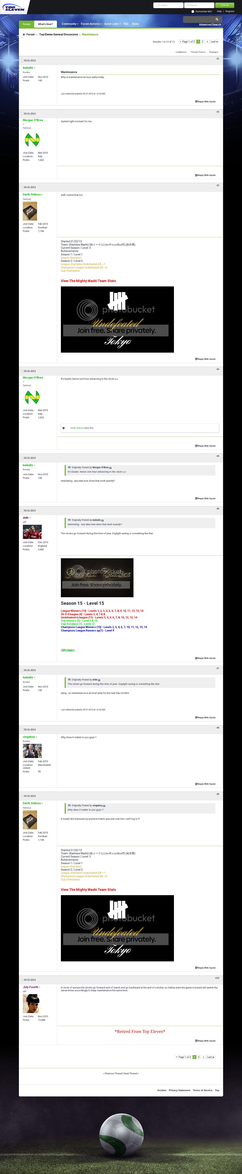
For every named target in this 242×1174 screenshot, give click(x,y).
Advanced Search (210, 24)
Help (219, 11)
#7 (218, 668)
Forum (26, 24)
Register (230, 11)
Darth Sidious (77, 428)
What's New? (45, 24)
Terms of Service (203, 1090)
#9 (218, 794)
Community (69, 23)
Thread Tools (197, 52)
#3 (218, 185)
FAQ (125, 23)
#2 (218, 111)
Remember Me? (204, 11)
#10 (217, 978)
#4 (218, 369)
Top (217, 1090)
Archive (161, 1090)
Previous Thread (113, 1073)
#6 (218, 508)
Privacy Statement (179, 1090)
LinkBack (180, 52)
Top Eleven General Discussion (58, 34)
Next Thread (130, 1073)
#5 (218, 456)
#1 (218, 58)
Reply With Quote (206, 101)
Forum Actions (90, 23)
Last (214, 41)
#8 (218, 727)
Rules (135, 23)
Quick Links (111, 23)
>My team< (68, 650)
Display (212, 52)
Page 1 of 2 (188, 41)
